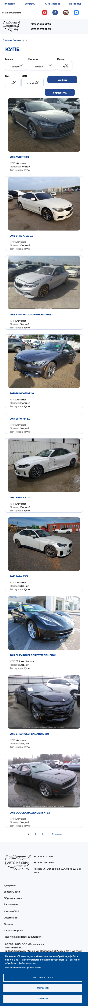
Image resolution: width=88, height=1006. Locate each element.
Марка (9, 59)
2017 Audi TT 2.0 (19, 157)
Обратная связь (13, 898)
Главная (7, 40)
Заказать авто (12, 891)
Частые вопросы (13, 930)
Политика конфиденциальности (23, 936)
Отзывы (8, 924)
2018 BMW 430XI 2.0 (21, 235)
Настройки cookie (42, 977)
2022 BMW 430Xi (20, 497)
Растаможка (11, 904)
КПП (24, 76)
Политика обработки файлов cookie (23, 967)
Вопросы (29, 3)
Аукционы (10, 885)
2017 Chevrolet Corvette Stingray (33, 655)
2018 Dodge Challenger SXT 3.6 (30, 812)
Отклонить (42, 988)
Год (7, 76)
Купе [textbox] (65, 66)
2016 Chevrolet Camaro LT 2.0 (29, 733)
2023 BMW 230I (19, 576)
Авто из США (11, 911)
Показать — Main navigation (43, 27)
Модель (33, 59)
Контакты (75, 3)
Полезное (8, 3)
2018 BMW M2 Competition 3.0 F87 (31, 314)
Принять (43, 998)
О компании (52, 3)
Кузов (60, 59)
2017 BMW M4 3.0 (20, 418)
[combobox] (16, 65)
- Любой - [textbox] (16, 66)
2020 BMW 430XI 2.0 (22, 393)
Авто (17, 40)
